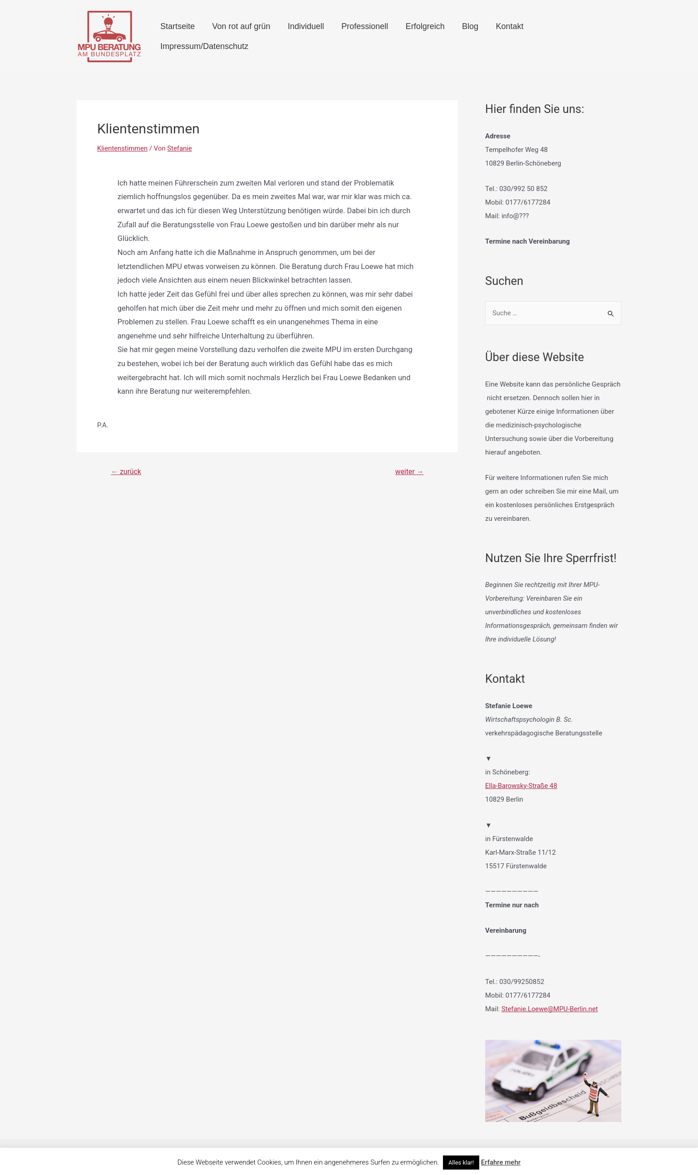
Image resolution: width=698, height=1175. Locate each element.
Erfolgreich (422, 36)
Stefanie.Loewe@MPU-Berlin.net (550, 1008)
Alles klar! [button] (461, 1162)
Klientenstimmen (122, 148)
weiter (409, 471)
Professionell (365, 36)
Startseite (189, 36)
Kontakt (499, 36)
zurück (126, 471)
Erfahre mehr (501, 1162)
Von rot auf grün (250, 36)
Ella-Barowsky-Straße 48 (521, 786)
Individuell (310, 36)
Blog (463, 36)
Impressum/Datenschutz (570, 36)
